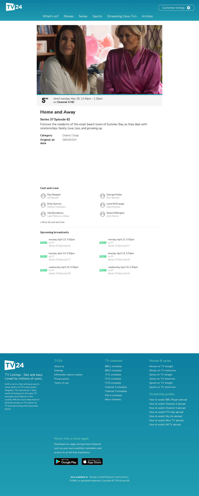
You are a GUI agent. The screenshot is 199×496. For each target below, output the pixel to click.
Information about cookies (68, 374)
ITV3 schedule (113, 383)
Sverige (92, 477)
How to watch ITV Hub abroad (166, 412)
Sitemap (58, 370)
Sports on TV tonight (161, 383)
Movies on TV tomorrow (162, 370)
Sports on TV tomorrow (162, 387)
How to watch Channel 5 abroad (167, 408)
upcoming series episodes (25, 405)
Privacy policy (61, 378)
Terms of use (61, 383)
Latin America (121, 477)
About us (59, 366)
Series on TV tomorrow (162, 378)
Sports (97, 16)
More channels (113, 399)
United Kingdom (106, 477)
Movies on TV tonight (161, 366)
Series (83, 16)
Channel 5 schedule (116, 391)
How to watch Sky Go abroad (165, 416)
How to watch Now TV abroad (166, 420)
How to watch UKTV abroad (165, 424)
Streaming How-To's (122, 16)
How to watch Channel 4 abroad (167, 403)
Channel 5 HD (65, 102)
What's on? (51, 16)
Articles (147, 16)
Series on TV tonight (160, 374)
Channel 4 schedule (116, 387)
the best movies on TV (15, 402)
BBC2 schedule (113, 370)
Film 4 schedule (113, 395)
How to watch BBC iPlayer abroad (168, 399)
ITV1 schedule (113, 374)
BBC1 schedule (113, 366)
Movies (69, 16)
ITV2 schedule (113, 378)
